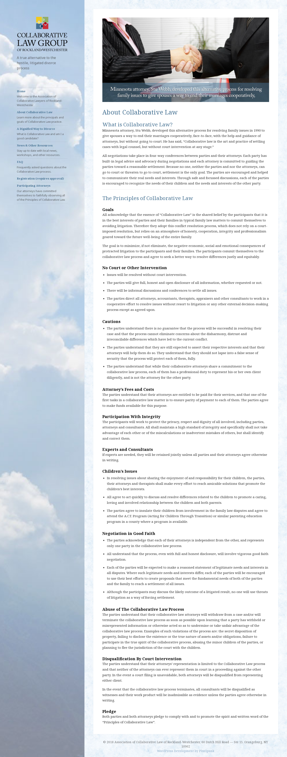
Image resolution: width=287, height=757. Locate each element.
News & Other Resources (42, 150)
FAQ (42, 166)
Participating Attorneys (42, 193)
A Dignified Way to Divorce (42, 133)
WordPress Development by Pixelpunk (185, 751)
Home (42, 98)
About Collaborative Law (42, 117)
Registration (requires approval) (40, 178)
